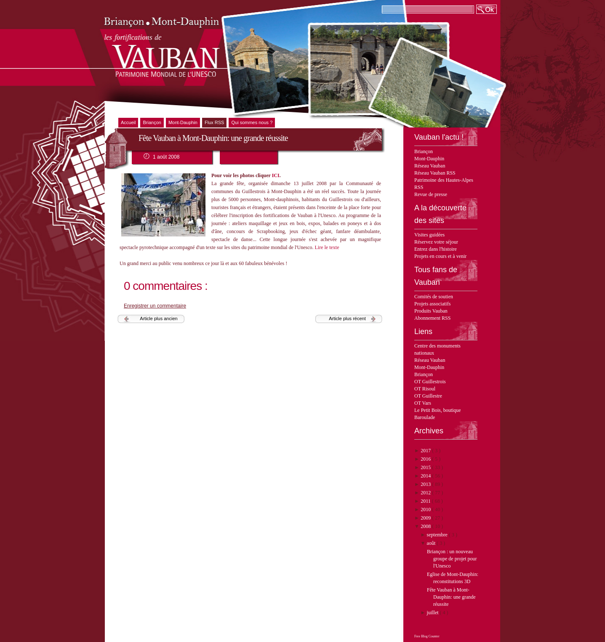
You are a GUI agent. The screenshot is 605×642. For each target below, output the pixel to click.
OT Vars (422, 403)
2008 (426, 526)
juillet (433, 612)
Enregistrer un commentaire (155, 306)
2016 (426, 459)
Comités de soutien (433, 297)
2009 (426, 518)
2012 (426, 493)
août (432, 543)
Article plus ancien (158, 318)
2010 (426, 509)
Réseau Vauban (429, 166)
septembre (438, 535)
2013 (426, 484)
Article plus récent (347, 318)
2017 (426, 451)
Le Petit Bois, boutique (437, 410)
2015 (426, 467)
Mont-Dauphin (429, 159)
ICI (276, 175)
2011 (426, 501)
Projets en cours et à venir (440, 256)
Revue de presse (430, 194)
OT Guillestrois (430, 382)
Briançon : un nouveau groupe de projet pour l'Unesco (452, 559)
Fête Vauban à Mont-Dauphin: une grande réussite (451, 597)
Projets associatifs (432, 304)
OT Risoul (424, 389)
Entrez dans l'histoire (435, 249)
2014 (426, 476)
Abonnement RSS (432, 318)
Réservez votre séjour (436, 242)
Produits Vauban (431, 311)
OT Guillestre (428, 396)
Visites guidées (429, 235)
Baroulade (424, 417)
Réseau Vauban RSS (435, 173)
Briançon (423, 151)
